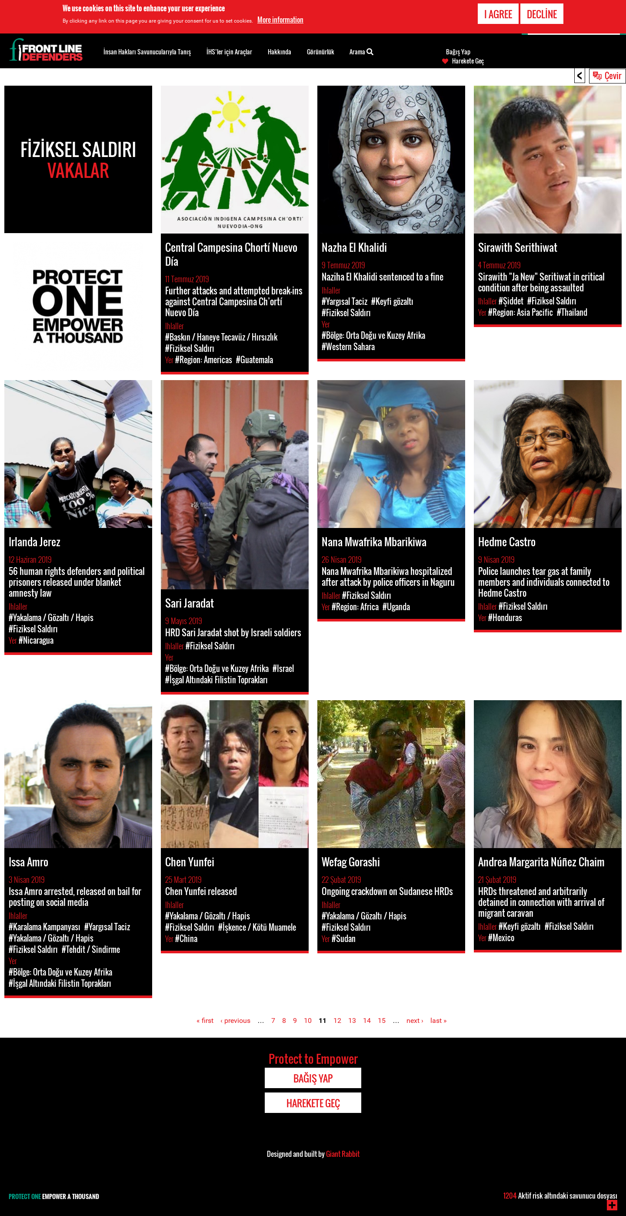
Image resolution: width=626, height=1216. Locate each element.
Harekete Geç (468, 61)
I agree (498, 14)
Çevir (613, 75)
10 (308, 1020)
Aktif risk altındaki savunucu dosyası (560, 1195)
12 (337, 1020)
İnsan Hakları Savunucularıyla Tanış (147, 51)
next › (414, 1020)
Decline (542, 14)
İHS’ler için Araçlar (229, 51)
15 (382, 1020)
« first (204, 1020)
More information (280, 19)
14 (367, 1020)
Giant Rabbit (343, 1154)
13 (352, 1020)
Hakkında (279, 51)
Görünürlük (320, 51)
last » (438, 1020)
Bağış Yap (458, 51)
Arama (361, 51)
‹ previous (235, 1020)
